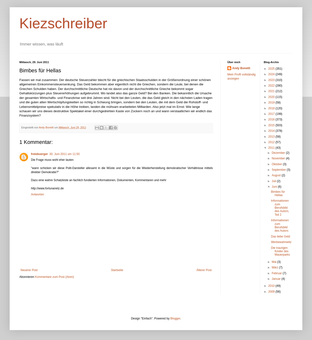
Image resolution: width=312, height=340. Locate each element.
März (275, 267)
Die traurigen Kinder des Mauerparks (280, 251)
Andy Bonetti (241, 68)
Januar (276, 279)
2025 (271, 68)
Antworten (37, 194)
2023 (271, 80)
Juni (275, 186)
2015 (271, 125)
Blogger (175, 318)
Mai (274, 262)
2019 (271, 102)
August (277, 175)
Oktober (277, 164)
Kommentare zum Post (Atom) (54, 277)
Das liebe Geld (280, 236)
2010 (271, 286)
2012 (271, 142)
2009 (271, 291)
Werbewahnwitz (281, 242)
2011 (271, 147)
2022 (271, 85)
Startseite (117, 270)
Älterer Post (204, 270)
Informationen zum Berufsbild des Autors (280, 225)
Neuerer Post (29, 270)
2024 (271, 74)
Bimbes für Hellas (278, 193)
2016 (271, 119)
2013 (271, 136)
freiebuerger (39, 154)
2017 (271, 114)
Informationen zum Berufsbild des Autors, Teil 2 (280, 207)
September (279, 169)
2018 (271, 108)
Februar (277, 273)
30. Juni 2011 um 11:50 (64, 154)
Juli (274, 181)
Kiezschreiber (63, 23)
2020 (271, 97)
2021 (271, 91)
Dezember (279, 153)
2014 (271, 131)
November (279, 158)
